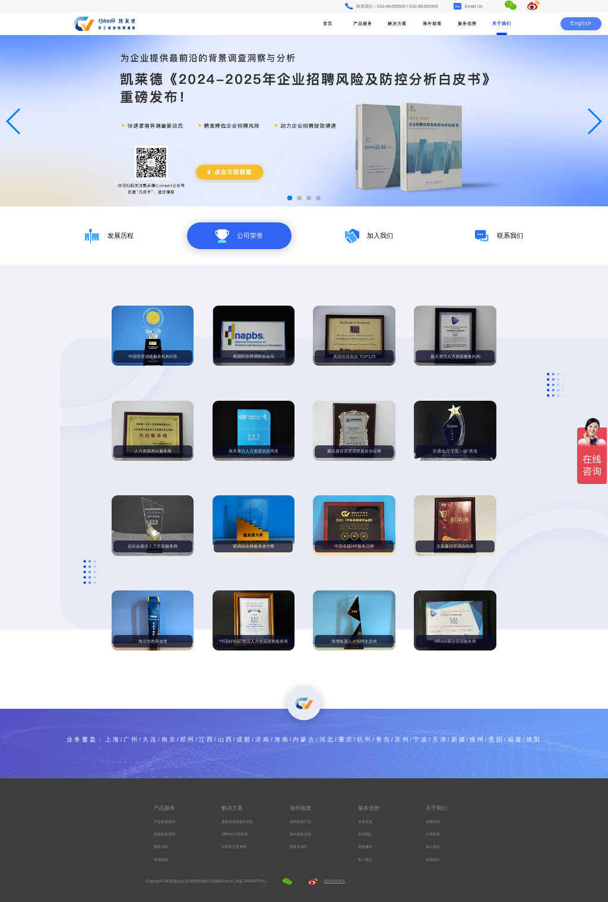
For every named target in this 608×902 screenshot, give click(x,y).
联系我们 (433, 859)
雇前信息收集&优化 (236, 821)
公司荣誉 (433, 834)
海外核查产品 (300, 821)
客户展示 (365, 859)
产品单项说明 (164, 821)
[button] (289, 198)
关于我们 (501, 23)
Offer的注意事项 (234, 834)
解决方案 (397, 23)
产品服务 (362, 23)
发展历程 (433, 821)
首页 (327, 23)
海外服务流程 (300, 834)
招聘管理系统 (334, 881)
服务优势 (467, 23)
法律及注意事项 (233, 846)
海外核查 (432, 23)
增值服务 (365, 846)
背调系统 (161, 859)
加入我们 (433, 846)
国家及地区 (299, 846)
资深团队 (365, 834)
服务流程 (161, 846)
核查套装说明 (164, 834)
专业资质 (365, 821)
